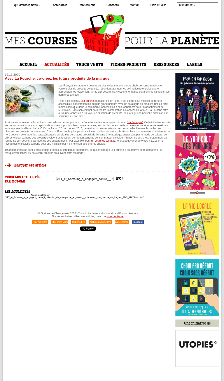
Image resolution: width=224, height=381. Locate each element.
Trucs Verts (60, 222)
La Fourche (87, 100)
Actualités (40, 222)
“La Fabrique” (135, 122)
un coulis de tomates (103, 140)
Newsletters (100, 222)
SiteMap (122, 222)
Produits (78, 222)
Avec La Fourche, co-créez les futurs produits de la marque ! (58, 78)
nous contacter (115, 216)
